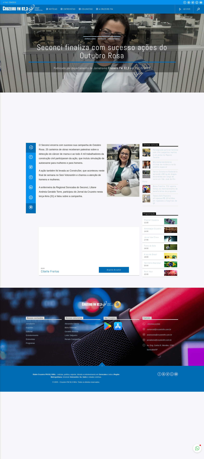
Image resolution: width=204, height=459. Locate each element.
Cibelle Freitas (50, 296)
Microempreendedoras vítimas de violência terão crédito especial (164, 189)
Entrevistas (69, 9)
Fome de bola (150, 270)
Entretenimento (32, 360)
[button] (197, 448)
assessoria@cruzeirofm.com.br (159, 360)
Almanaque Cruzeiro (152, 253)
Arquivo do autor (114, 294)
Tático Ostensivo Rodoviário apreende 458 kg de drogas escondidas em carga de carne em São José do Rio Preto (160, 201)
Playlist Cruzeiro (151, 245)
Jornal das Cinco (151, 262)
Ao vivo (184, 9)
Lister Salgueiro (71, 360)
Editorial (29, 356)
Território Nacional (152, 288)
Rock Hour (148, 296)
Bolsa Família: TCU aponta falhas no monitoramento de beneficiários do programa (165, 213)
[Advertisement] (102, 148)
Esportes (29, 352)
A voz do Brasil (150, 279)
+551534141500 (153, 349)
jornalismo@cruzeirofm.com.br (159, 365)
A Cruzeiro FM (106, 9)
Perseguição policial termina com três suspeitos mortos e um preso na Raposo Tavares (165, 179)
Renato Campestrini (73, 364)
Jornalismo (90, 51)
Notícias (53, 9)
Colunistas (87, 9)
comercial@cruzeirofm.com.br (159, 354)
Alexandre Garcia (72, 349)
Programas (114, 51)
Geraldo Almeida (71, 356)
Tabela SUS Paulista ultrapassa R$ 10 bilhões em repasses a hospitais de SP (165, 224)
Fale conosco (9, 2)
